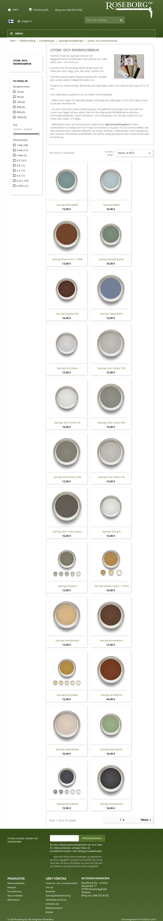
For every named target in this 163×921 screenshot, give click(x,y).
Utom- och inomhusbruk (22, 62)
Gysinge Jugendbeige (67, 749)
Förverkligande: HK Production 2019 (138, 919)
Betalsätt (50, 891)
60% (21, 112)
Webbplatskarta (54, 907)
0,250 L (22, 185)
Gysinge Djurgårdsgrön (111, 259)
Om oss (50, 887)
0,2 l (21, 160)
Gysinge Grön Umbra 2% (67, 422)
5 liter (22, 155)
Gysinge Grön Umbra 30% (111, 422)
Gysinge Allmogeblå (67, 204)
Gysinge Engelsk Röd (67, 313)
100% (21, 117)
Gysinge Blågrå (111, 204)
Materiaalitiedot (16, 883)
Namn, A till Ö (134, 153)
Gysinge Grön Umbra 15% (111, 368)
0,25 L (22, 180)
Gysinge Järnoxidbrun (111, 640)
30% (21, 107)
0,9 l (21, 165)
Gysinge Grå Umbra (67, 368)
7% (20, 96)
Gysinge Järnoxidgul (67, 694)
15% (21, 102)
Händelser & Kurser (56, 899)
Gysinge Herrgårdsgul (67, 640)
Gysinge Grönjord (67, 585)
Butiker (49, 912)
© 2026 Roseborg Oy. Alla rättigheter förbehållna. (30, 919)
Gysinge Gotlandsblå (111, 313)
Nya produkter (15, 895)
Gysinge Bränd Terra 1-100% (67, 259)
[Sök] (105, 20)
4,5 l (21, 175)
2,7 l (21, 170)
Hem (15, 9)
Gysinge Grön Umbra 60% (67, 477)
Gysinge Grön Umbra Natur (67, 531)
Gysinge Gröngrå (111, 531)
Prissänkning (14, 891)
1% (20, 91)
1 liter (22, 145)
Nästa (146, 820)
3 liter (22, 150)
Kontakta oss (52, 903)
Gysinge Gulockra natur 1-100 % (111, 585)
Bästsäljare (13, 899)
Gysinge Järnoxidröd (111, 694)
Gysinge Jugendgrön (111, 749)
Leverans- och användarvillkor (62, 883)
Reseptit (11, 887)
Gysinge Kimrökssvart (111, 803)
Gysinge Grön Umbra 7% (111, 477)
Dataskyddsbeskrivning (58, 895)
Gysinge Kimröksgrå (67, 803)
